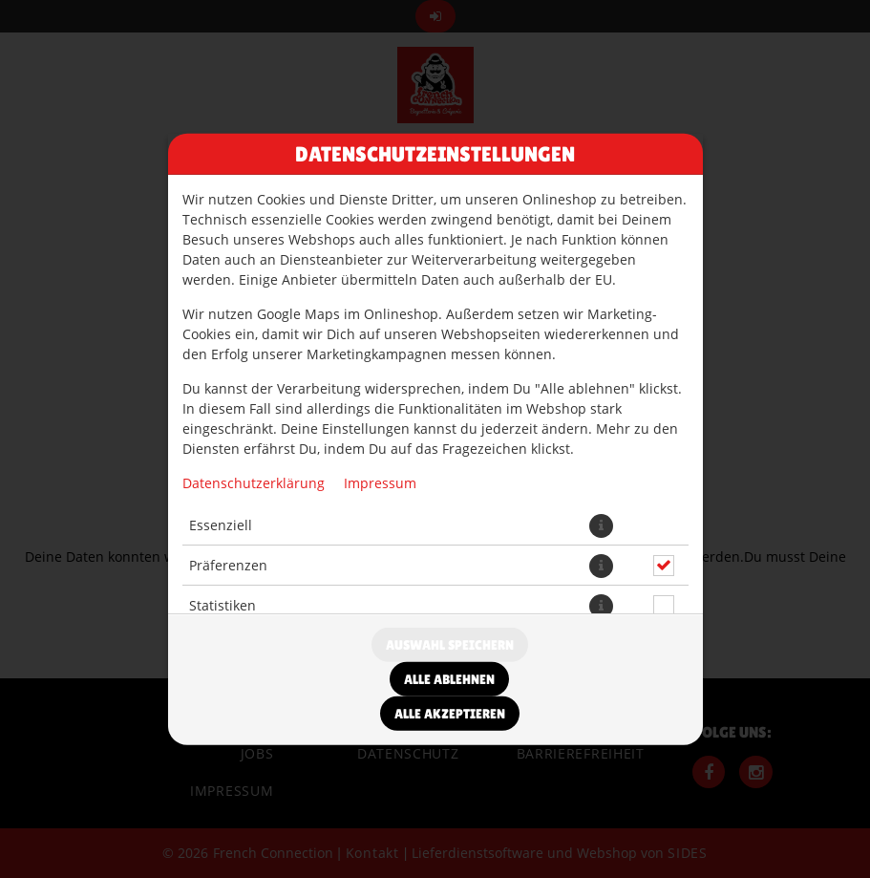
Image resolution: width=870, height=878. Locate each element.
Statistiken (222, 605)
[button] (601, 525)
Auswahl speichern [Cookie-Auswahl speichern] (450, 645)
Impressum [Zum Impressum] (380, 482)
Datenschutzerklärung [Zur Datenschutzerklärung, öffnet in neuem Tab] (253, 482)
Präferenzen (228, 565)
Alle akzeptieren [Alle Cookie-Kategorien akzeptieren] (449, 713)
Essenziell (220, 525)
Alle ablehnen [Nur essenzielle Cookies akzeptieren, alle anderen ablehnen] (449, 679)
